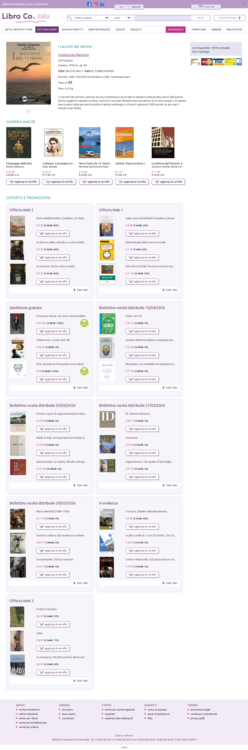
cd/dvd (120, 29)
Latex (39, 633)
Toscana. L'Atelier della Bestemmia (146, 511)
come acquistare (157, 709)
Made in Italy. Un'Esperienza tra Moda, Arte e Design (67, 437)
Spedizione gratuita (26, 308)
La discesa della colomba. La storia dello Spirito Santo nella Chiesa (76, 242)
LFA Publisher (65, 60)
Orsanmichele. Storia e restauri (54, 559)
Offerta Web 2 (21, 210)
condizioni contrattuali (204, 714)
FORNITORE (199, 29)
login (121, 7)
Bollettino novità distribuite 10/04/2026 (132, 308)
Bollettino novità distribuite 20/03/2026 (42, 503)
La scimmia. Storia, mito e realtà (55, 266)
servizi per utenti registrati (120, 709)
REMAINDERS (176, 29)
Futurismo (132, 437)
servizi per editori (29, 727)
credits (124, 747)
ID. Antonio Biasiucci (138, 413)
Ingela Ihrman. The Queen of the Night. (149, 461)
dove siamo (68, 714)
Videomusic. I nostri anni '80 (53, 339)
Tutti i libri (82, 290)
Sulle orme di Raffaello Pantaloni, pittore (150, 218)
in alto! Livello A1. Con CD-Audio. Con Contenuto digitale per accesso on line (171, 535)
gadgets (135, 29)
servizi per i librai (28, 718)
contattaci (68, 718)
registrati (136, 7)
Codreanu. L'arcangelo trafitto (60, 163)
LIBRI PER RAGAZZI (99, 29)
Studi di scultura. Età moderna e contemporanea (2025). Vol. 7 (73, 535)
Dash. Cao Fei (134, 315)
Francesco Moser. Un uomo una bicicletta (60, 315)
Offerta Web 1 (111, 210)
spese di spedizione (159, 714)
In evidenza (108, 503)
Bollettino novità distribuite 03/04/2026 (42, 405)
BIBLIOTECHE (234, 29)
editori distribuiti (28, 714)
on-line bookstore (29, 709)
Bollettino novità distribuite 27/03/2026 (132, 405)
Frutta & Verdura (46, 609)
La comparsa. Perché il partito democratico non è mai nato (71, 657)
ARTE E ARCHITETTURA (18, 29)
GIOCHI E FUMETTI (72, 29)
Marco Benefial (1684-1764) (52, 511)
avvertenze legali (200, 709)
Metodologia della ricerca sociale (145, 242)
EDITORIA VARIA (47, 29)
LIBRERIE (216, 29)
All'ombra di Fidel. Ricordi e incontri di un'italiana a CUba (159, 266)
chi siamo (67, 709)
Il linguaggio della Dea (19, 163)
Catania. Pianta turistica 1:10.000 (134, 163)
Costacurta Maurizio (73, 55)
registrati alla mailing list (119, 718)
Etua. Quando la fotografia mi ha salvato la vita (64, 363)
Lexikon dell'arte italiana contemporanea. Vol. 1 (154, 339)
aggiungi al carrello (23, 181)
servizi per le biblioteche (33, 722)
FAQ (150, 718)
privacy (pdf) (198, 718)
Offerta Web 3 (21, 601)
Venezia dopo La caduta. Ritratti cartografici (63, 461)
